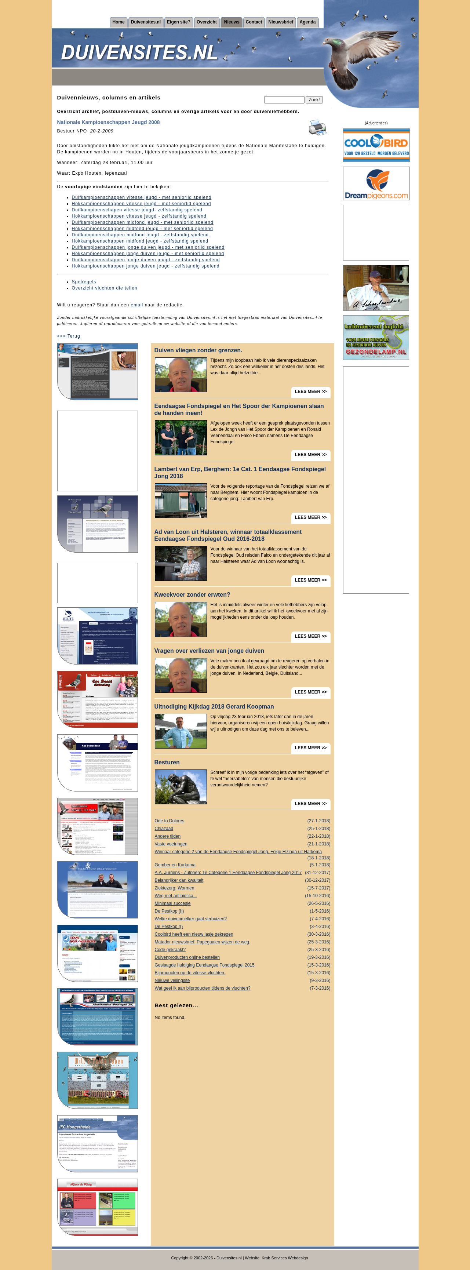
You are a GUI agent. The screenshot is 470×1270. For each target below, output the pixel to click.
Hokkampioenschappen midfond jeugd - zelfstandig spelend (140, 241)
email (137, 305)
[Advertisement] (97, 451)
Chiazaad (243, 829)
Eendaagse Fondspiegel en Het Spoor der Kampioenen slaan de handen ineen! (239, 409)
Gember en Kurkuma (243, 865)
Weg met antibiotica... (243, 896)
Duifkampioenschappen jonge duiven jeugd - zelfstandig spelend (146, 259)
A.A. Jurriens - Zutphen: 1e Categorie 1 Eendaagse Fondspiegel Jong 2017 (243, 873)
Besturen (167, 762)
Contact (254, 22)
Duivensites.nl (146, 22)
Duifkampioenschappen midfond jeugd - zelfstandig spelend (140, 234)
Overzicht (207, 22)
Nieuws (232, 22)
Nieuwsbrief (280, 22)
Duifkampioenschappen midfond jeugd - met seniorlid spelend (143, 222)
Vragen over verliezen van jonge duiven (209, 651)
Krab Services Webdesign (285, 1258)
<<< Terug (68, 336)
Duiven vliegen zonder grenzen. (198, 350)
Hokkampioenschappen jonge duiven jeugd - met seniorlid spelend (148, 253)
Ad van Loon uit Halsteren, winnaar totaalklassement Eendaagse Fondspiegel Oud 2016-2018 (228, 535)
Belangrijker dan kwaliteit (243, 880)
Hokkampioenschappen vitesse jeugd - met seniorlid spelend (141, 203)
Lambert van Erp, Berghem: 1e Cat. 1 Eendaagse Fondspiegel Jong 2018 (240, 472)
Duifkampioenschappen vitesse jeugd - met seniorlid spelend (142, 197)
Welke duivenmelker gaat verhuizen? (243, 919)
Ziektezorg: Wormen (243, 888)
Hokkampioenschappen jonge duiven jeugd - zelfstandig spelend (146, 266)
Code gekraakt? (243, 950)
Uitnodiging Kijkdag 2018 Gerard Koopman (214, 706)
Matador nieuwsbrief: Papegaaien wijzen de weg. (243, 942)
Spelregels (84, 281)
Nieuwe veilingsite (243, 981)
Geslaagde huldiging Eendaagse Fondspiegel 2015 (243, 965)
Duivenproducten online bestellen (243, 957)
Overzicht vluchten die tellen (105, 288)
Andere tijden (243, 836)
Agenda (307, 22)
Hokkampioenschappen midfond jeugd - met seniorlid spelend (142, 228)
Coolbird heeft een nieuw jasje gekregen (243, 934)
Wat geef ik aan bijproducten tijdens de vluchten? (243, 988)
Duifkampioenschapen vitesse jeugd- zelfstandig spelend (137, 209)
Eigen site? (178, 22)
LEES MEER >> (311, 391)
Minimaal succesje (243, 903)
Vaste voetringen (243, 844)
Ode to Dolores (243, 821)
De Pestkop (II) (243, 911)
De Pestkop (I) (243, 927)
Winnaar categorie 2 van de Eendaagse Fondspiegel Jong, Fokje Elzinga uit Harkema (243, 852)
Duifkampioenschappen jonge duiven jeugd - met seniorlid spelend (148, 247)
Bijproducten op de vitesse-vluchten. (243, 973)
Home (118, 22)
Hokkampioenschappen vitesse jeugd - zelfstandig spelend (139, 216)
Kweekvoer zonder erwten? (192, 595)
